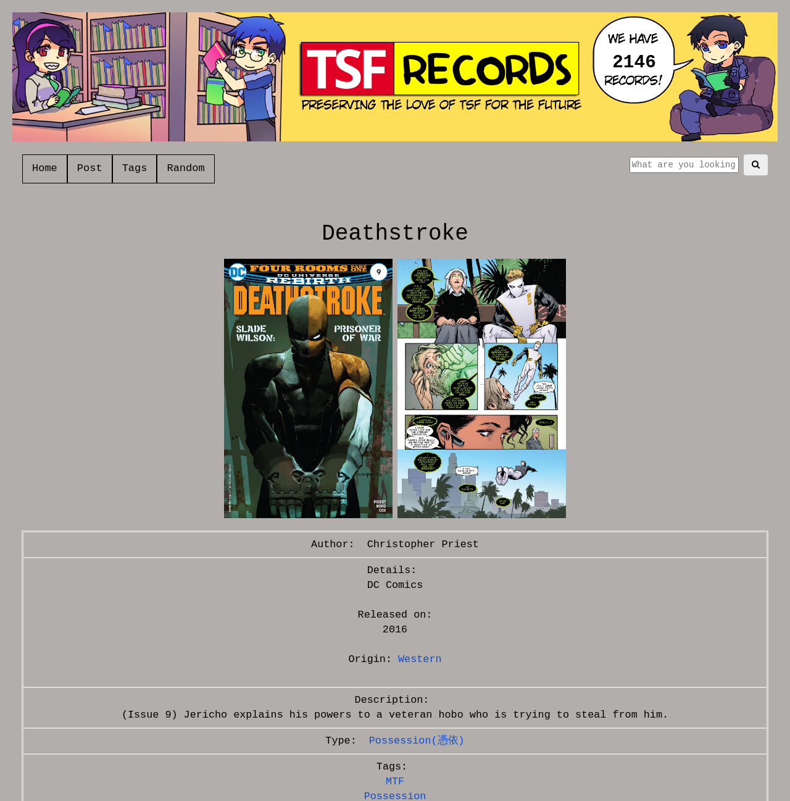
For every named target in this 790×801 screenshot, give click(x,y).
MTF (395, 781)
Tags (135, 168)
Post (89, 168)
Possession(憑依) (417, 741)
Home (44, 168)
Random (185, 168)
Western (420, 659)
